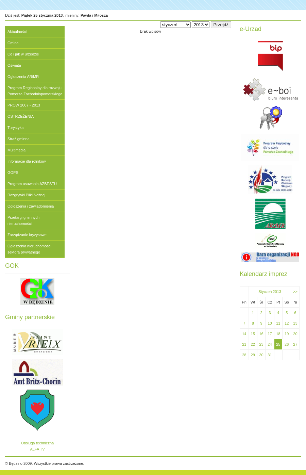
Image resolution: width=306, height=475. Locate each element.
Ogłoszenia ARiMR (23, 77)
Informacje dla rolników (26, 161)
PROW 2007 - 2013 (23, 105)
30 (261, 355)
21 (244, 344)
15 (253, 334)
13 (295, 323)
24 (270, 344)
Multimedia (16, 150)
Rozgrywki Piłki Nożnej (26, 195)
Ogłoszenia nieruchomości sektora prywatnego (29, 249)
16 (261, 334)
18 (278, 334)
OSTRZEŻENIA (20, 116)
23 (261, 344)
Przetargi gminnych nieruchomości (23, 220)
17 (270, 334)
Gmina (12, 43)
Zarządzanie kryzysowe (27, 235)
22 (253, 344)
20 (295, 334)
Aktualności (17, 32)
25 (278, 344)
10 (270, 323)
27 (295, 344)
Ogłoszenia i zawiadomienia (30, 206)
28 (244, 355)
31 (270, 355)
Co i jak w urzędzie (23, 54)
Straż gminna (18, 139)
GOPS (12, 172)
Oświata (14, 65)
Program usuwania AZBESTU (32, 184)
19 (287, 334)
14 (244, 334)
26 (287, 344)
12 (287, 323)
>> (295, 292)
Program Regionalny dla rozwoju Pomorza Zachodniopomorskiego (34, 91)
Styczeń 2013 (269, 292)
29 (253, 355)
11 (278, 323)
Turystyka (15, 128)
